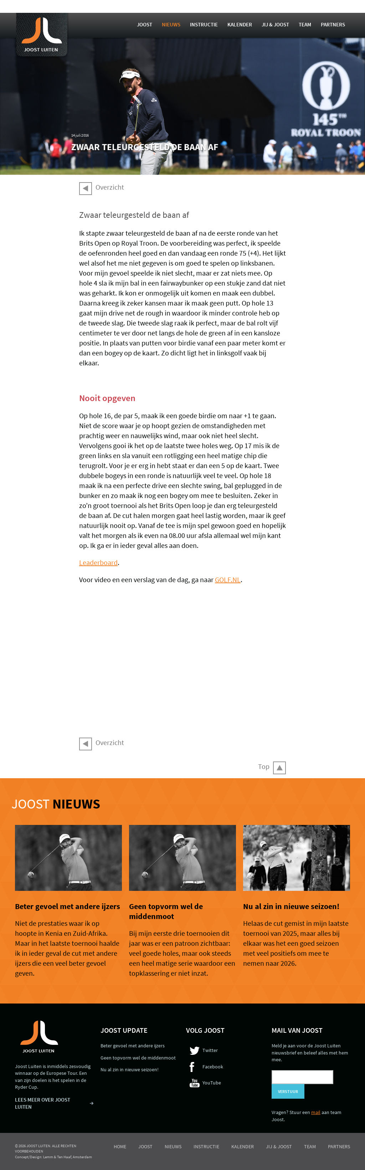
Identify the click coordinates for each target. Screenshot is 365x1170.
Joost (144, 24)
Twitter (210, 1050)
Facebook (212, 1066)
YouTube (211, 1082)
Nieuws (171, 24)
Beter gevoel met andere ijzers (67, 906)
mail (315, 1112)
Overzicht (110, 187)
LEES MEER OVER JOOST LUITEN (42, 1103)
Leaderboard (98, 562)
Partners (333, 24)
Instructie (204, 24)
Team (305, 24)
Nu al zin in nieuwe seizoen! (291, 906)
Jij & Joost (275, 24)
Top (263, 766)
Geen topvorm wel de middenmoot (166, 911)
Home (120, 1146)
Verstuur (288, 1091)
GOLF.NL (228, 579)
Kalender (239, 24)
